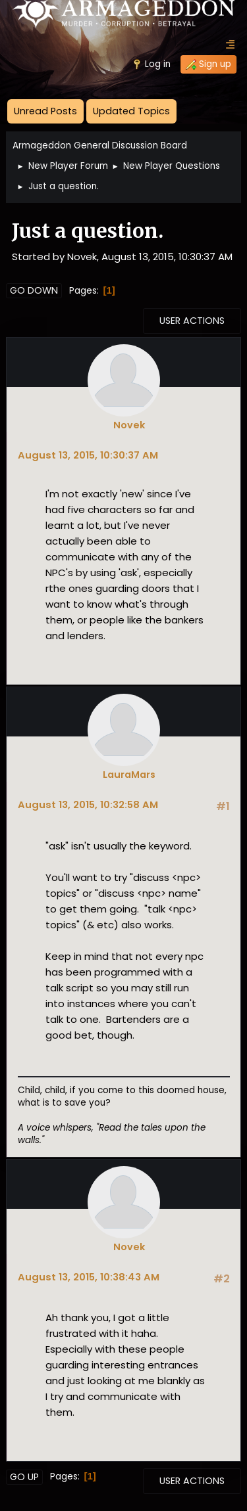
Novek (129, 425)
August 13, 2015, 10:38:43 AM (88, 1277)
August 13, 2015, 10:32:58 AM (88, 804)
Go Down (34, 290)
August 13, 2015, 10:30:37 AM (88, 455)
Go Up (24, 1476)
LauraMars (129, 774)
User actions (192, 320)
